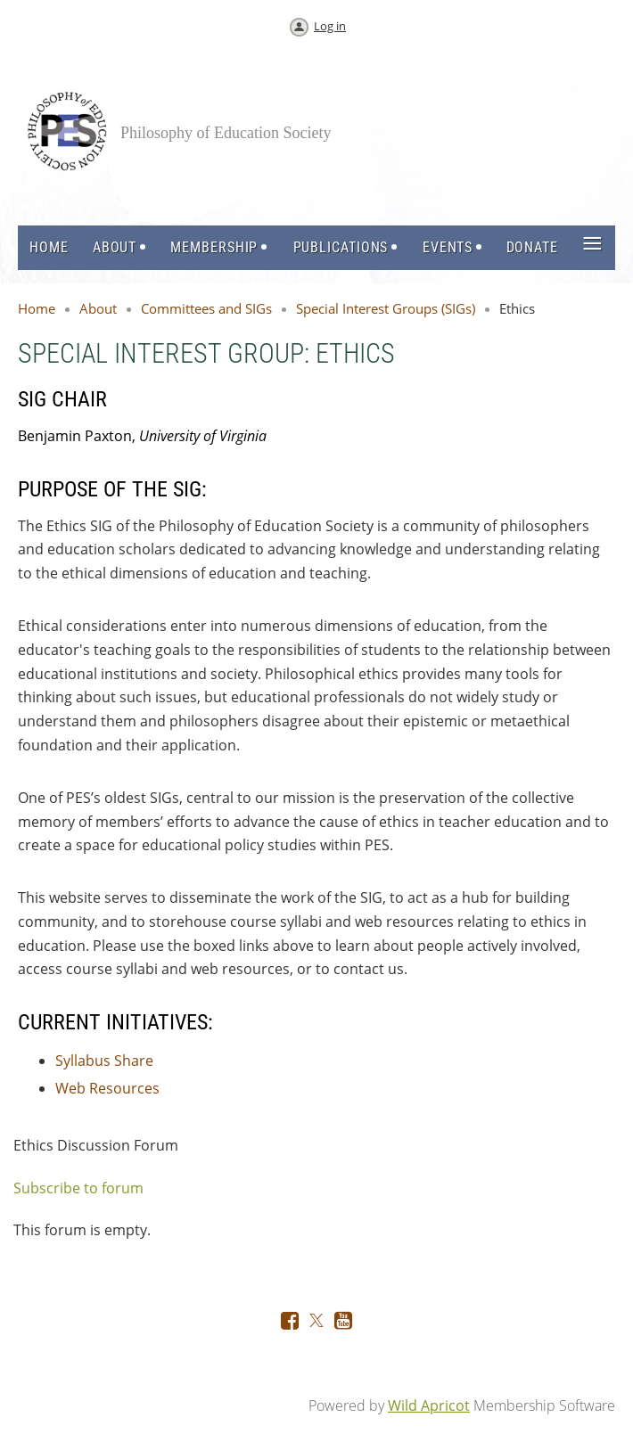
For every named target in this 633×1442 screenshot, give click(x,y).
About (98, 308)
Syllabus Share (104, 1060)
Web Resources (107, 1088)
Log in (330, 26)
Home (36, 308)
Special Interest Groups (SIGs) (385, 308)
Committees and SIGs (206, 308)
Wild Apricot (429, 1405)
